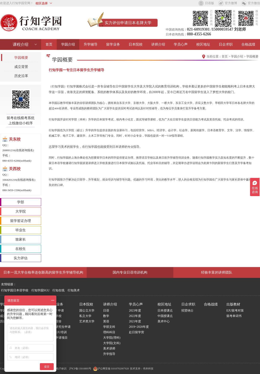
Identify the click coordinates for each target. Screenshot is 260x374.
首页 (49, 44)
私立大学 (85, 316)
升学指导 (109, 354)
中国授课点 (165, 316)
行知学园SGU (40, 290)
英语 (106, 321)
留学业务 (113, 44)
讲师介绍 (158, 44)
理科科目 (109, 332)
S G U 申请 (56, 310)
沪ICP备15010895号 (80, 368)
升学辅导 (91, 44)
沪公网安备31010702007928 (111, 368)
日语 (106, 310)
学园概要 (21, 57)
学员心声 (181, 44)
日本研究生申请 (60, 326)
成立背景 (21, 67)
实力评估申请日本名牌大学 (128, 23)
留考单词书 (234, 316)
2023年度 (135, 310)
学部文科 (109, 326)
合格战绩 (248, 44)
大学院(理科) (111, 337)
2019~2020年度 (139, 326)
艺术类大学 (86, 321)
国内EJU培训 (58, 332)
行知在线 (58, 290)
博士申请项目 (58, 337)
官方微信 (254, 3)
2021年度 (135, 321)
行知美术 (74, 290)
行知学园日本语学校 (14, 290)
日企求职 (226, 44)
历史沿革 (21, 76)
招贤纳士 (187, 310)
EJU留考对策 (235, 310)
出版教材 (233, 304)
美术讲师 (109, 348)
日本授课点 (165, 310)
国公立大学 (86, 310)
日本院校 (136, 44)
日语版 (209, 3)
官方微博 (231, 3)
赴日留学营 (136, 332)
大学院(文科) (111, 343)
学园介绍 (68, 44)
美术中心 (164, 321)
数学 (106, 316)
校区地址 (203, 44)
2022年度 (135, 316)
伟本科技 (148, 368)
